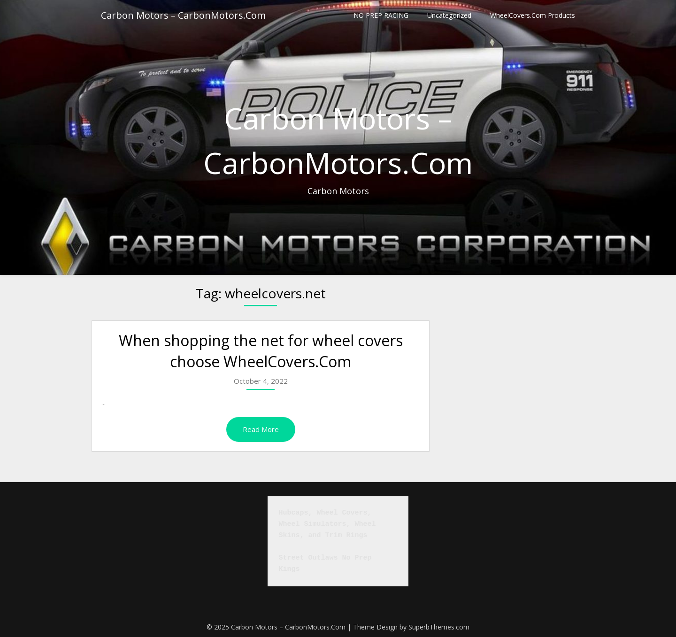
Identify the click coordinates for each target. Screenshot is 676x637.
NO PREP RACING (380, 15)
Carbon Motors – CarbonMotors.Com (183, 15)
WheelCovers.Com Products (532, 15)
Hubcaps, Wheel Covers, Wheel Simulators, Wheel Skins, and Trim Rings (329, 524)
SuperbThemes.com (438, 626)
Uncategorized (449, 15)
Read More (261, 429)
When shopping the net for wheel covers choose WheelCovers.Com (261, 351)
